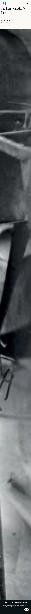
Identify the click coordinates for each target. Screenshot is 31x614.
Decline (21, 609)
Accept (26, 609)
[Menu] (27, 3)
